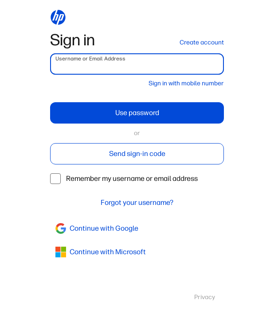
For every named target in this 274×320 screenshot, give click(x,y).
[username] (137, 64)
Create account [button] (202, 42)
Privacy (204, 297)
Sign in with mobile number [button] (186, 83)
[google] (137, 228)
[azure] (137, 252)
